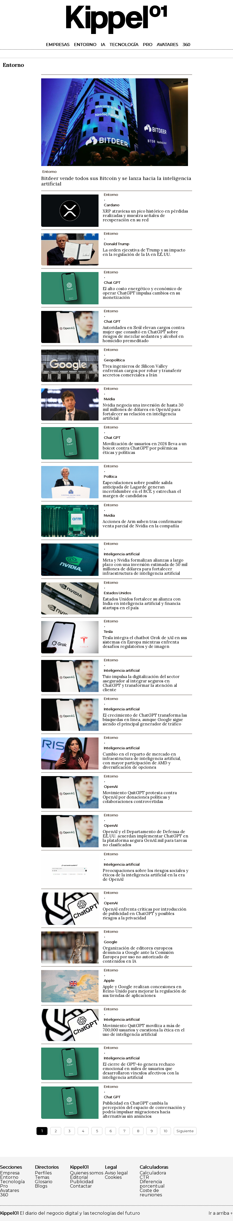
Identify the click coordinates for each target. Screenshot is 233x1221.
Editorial (79, 1177)
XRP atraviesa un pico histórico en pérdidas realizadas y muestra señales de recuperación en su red (145, 215)
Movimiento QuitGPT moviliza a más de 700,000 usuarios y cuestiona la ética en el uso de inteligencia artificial (143, 1030)
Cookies (113, 1177)
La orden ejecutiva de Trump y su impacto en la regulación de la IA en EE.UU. (144, 252)
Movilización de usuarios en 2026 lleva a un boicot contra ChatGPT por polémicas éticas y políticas (145, 448)
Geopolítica (114, 360)
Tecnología (124, 44)
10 (165, 1131)
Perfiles (43, 1173)
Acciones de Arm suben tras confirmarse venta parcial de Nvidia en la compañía (143, 523)
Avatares (167, 44)
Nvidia (109, 399)
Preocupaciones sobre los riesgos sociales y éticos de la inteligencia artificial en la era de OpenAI (145, 875)
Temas (42, 1177)
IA (103, 44)
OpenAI (110, 786)
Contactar (81, 1186)
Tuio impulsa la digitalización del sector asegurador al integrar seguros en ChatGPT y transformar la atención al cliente (141, 683)
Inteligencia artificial (121, 554)
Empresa (9, 1173)
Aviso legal (116, 1173)
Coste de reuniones (151, 1192)
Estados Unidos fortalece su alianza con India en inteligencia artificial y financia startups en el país (142, 603)
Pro (147, 44)
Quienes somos (86, 1173)
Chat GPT (112, 282)
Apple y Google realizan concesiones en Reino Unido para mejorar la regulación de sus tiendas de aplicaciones (144, 991)
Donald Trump (116, 244)
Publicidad (82, 1182)
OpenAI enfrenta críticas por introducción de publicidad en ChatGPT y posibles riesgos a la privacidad (144, 913)
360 (186, 44)
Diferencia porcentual (152, 1184)
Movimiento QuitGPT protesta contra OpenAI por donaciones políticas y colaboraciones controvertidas (140, 797)
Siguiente (185, 1131)
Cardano (111, 205)
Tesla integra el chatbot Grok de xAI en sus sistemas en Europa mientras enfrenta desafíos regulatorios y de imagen (145, 642)
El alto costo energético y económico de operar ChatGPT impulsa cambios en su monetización (142, 293)
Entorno (85, 44)
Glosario (43, 1182)
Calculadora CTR (153, 1175)
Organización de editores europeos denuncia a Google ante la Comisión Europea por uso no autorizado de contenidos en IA (138, 954)
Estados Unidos (117, 593)
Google (110, 942)
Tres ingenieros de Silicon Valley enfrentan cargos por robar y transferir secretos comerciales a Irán (142, 371)
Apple (109, 980)
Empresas (57, 44)
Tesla (108, 631)
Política (110, 476)
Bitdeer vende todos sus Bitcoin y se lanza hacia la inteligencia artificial (116, 181)
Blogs (41, 1186)
